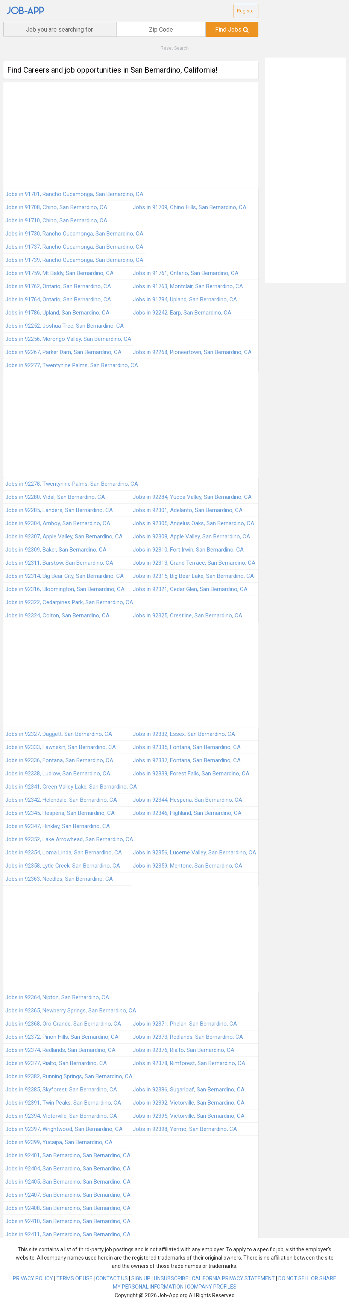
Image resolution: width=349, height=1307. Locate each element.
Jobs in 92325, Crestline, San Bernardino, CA (187, 615)
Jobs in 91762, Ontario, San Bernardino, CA (58, 286)
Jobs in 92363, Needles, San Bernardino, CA (59, 878)
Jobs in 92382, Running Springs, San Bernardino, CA (68, 1076)
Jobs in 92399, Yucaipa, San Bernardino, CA (58, 1142)
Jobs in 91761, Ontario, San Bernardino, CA (185, 273)
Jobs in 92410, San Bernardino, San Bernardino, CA (67, 1221)
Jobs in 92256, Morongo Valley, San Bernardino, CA (68, 339)
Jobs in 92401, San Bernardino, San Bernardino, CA (67, 1155)
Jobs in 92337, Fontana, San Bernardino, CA (187, 760)
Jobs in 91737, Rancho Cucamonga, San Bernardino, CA (74, 246)
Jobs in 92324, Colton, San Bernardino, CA (57, 615)
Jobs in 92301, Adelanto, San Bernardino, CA (188, 510)
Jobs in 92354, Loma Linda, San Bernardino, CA (63, 852)
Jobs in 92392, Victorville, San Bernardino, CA (188, 1102)
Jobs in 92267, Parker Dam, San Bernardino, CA (63, 352)
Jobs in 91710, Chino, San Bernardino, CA (56, 220)
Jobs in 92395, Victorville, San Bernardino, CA (188, 1115)
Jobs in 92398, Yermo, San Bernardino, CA (185, 1129)
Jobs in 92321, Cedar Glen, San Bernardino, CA (190, 589)
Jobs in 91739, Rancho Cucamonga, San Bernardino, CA (74, 260)
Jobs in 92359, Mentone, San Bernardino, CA (187, 865)
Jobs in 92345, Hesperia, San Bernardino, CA (60, 813)
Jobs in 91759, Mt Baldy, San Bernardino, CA (59, 273)
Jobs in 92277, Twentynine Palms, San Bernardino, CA (71, 365)
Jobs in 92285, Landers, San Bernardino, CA (59, 510)
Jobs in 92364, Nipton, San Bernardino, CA (57, 997)
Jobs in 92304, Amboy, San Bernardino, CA (57, 523)
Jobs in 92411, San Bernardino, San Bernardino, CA (67, 1234)
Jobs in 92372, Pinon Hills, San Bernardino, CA (61, 1036)
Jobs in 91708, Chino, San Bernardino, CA (56, 207)
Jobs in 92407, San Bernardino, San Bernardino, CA (67, 1194)
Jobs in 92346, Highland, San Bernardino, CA (187, 813)
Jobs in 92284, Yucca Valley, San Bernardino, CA (192, 497)
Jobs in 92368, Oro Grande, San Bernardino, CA (63, 1023)
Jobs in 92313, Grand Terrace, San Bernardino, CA (194, 562)
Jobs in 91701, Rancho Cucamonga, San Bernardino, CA (74, 194)
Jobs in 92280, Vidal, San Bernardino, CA (55, 497)
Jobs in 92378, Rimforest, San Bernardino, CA (189, 1063)
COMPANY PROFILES (212, 1287)
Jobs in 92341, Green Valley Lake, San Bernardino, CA (71, 786)
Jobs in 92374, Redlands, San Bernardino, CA (60, 1050)
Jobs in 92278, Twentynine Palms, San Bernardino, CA (71, 483)
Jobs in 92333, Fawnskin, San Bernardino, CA (60, 747)
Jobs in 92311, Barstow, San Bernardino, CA (59, 562)
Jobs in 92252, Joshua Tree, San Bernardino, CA (64, 325)
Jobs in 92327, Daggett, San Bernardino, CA (58, 734)
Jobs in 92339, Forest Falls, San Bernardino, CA (191, 773)
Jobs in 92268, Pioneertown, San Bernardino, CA (192, 352)
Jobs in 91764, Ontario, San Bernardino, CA (58, 299)
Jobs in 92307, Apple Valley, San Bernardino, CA (64, 536)
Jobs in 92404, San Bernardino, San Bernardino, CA (67, 1168)
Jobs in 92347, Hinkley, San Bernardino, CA (57, 826)
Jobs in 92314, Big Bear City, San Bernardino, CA (64, 576)
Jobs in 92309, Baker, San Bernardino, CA (55, 549)
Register (246, 11)
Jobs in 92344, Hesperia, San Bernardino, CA (187, 799)
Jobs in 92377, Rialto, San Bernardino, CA (56, 1063)
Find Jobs (232, 29)
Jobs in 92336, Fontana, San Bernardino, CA (59, 760)
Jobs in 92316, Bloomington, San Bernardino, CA (64, 589)
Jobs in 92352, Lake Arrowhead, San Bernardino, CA (69, 839)
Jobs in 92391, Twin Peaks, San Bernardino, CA (63, 1102)
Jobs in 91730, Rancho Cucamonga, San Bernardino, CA (74, 233)
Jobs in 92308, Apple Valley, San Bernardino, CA (191, 536)
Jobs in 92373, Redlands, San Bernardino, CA (188, 1036)
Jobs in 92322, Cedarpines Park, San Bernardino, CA (69, 602)
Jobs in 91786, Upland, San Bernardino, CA (57, 312)
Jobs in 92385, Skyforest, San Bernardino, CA (61, 1089)
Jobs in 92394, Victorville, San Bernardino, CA (61, 1115)
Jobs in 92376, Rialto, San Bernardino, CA (183, 1050)
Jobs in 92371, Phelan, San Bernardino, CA (185, 1023)
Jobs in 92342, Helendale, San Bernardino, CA (61, 799)
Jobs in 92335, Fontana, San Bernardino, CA (187, 747)
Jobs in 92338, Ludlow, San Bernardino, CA (57, 773)
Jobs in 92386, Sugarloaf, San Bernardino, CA (188, 1089)
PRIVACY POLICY (33, 1278)
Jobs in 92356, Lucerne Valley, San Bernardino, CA (194, 852)
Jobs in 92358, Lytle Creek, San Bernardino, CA (62, 865)
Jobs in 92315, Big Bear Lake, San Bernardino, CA (193, 576)
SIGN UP (140, 1278)
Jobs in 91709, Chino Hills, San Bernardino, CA (189, 207)
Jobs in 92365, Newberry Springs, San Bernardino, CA (70, 1010)
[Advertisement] (130, 135)
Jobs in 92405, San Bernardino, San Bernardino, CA (67, 1181)
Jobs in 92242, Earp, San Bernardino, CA (182, 312)
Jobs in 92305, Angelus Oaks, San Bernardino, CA (193, 523)
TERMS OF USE (74, 1278)
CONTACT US (112, 1278)
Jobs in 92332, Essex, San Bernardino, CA (184, 734)
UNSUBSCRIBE (171, 1278)
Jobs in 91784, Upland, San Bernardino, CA (185, 299)
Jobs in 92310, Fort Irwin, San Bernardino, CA (188, 549)
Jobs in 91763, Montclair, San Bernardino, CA (188, 286)
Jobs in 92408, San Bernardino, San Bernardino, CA (67, 1208)
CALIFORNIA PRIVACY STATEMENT (233, 1278)
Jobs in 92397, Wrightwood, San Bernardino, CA (64, 1129)
